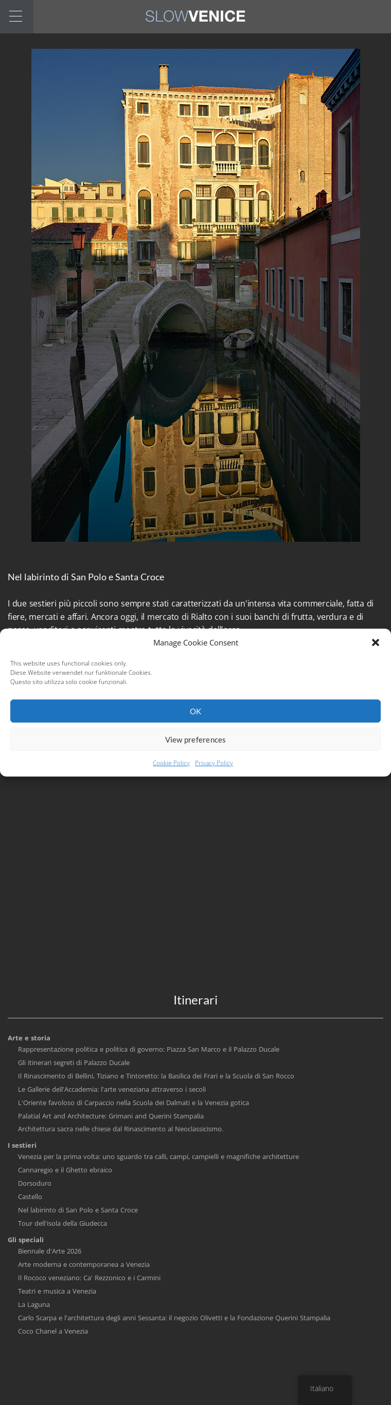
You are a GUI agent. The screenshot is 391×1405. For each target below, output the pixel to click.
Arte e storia (29, 1037)
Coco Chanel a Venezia (53, 1331)
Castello (30, 1196)
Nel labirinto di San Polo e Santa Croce (78, 1209)
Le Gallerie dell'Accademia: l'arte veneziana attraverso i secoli (112, 1089)
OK (196, 717)
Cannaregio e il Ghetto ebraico (65, 1169)
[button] (375, 648)
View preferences (195, 745)
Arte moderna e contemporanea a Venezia (84, 1264)
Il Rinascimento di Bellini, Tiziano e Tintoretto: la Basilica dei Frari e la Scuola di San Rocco (156, 1075)
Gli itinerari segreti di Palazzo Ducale (74, 1062)
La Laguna (34, 1304)
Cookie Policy (171, 769)
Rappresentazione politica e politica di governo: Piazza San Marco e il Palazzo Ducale (148, 1049)
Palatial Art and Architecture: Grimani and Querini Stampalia (111, 1116)
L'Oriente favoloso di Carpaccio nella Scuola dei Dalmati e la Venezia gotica (133, 1102)
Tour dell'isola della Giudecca (62, 1223)
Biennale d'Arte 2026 (49, 1251)
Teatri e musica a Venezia (57, 1291)
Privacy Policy (214, 769)
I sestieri (22, 1145)
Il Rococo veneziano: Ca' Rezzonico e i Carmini (89, 1277)
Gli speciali (26, 1239)
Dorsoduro (34, 1183)
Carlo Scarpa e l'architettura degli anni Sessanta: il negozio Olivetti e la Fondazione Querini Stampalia (174, 1317)
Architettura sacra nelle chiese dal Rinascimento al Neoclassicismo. (120, 1128)
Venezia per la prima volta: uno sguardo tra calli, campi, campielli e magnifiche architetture (158, 1156)
